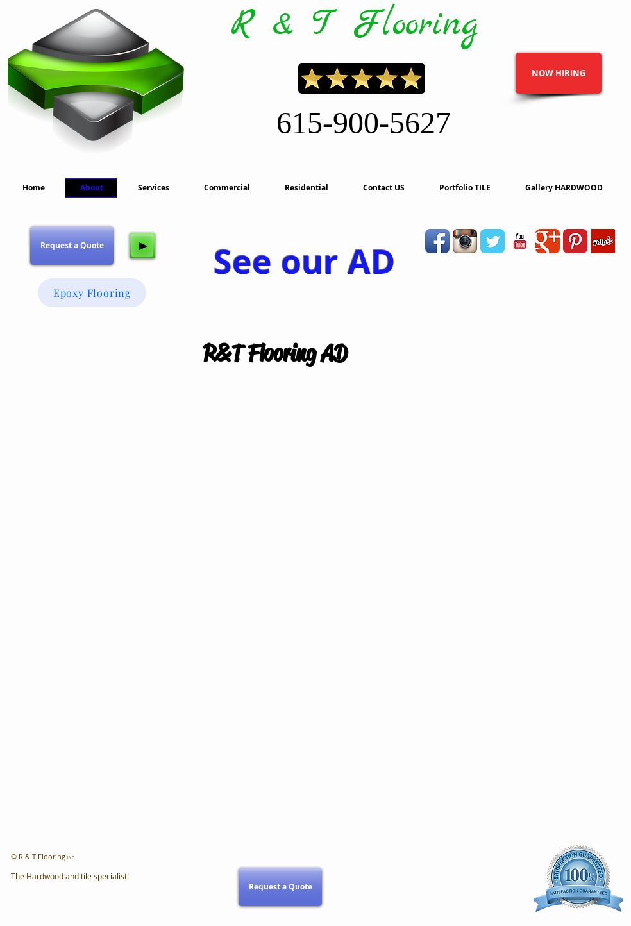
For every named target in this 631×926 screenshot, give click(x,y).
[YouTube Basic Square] (520, 241)
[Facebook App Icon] (437, 241)
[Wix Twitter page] (492, 241)
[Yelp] (603, 241)
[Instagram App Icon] (465, 241)
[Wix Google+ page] (547, 241)
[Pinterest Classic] (575, 241)
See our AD (305, 261)
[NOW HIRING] (559, 73)
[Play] (142, 245)
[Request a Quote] (72, 245)
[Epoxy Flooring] (92, 292)
